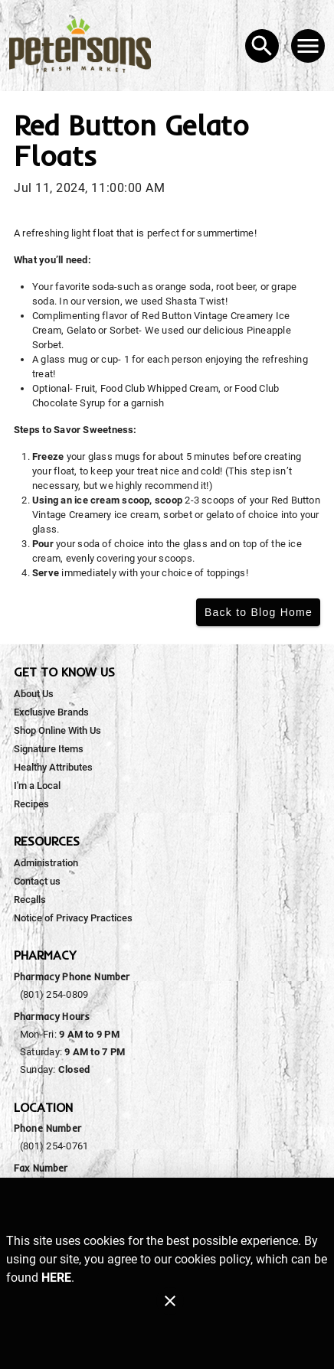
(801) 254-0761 (54, 1146)
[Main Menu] (308, 46)
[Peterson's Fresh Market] (84, 45)
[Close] (170, 1301)
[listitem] (34, 694)
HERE (56, 1277)
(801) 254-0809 (54, 994)
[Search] (262, 46)
